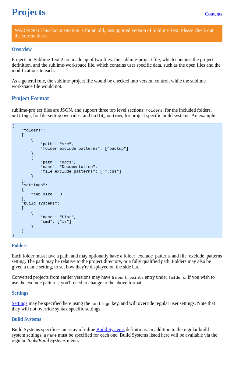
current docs (34, 35)
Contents (213, 13)
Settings (19, 326)
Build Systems (110, 352)
